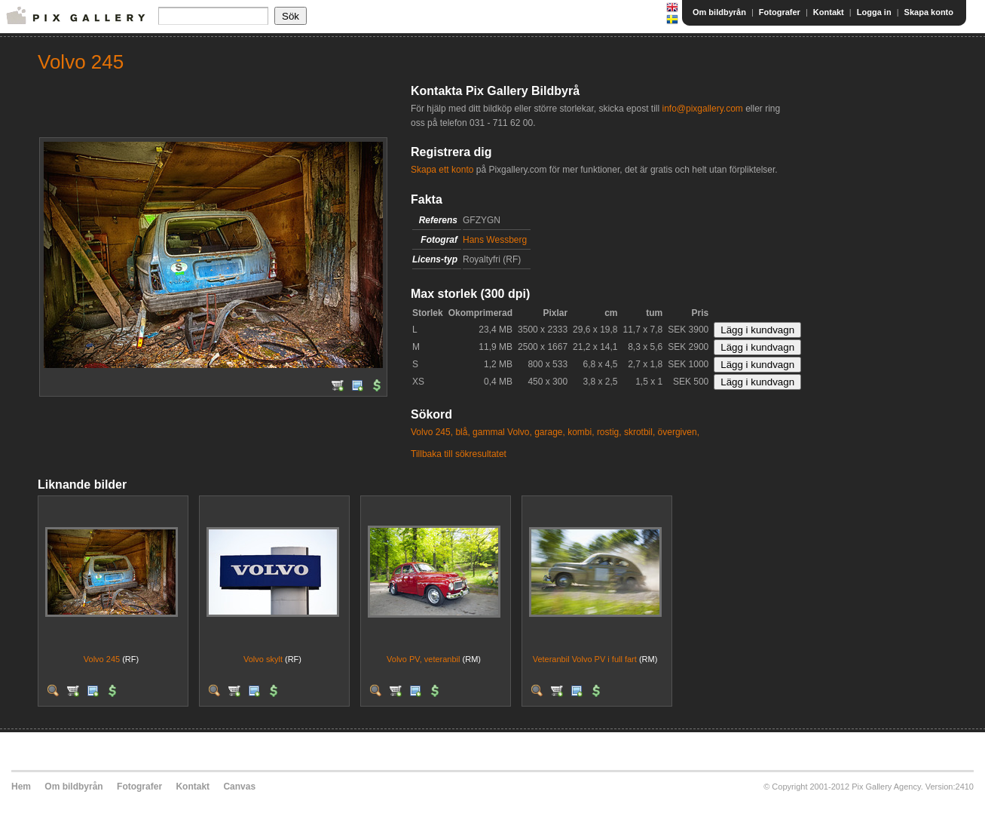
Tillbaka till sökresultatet (458, 454)
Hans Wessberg (495, 240)
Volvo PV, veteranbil (423, 659)
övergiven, (678, 432)
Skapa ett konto (442, 169)
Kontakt (828, 12)
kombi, (580, 432)
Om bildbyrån (719, 12)
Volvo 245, (432, 432)
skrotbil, (639, 432)
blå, (462, 432)
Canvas (239, 786)
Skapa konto (928, 12)
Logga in (874, 12)
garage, (549, 432)
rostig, (609, 432)
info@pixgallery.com (702, 108)
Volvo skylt (263, 659)
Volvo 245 (102, 659)
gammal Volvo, (502, 432)
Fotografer (779, 12)
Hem (21, 786)
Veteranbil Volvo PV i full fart (585, 659)
